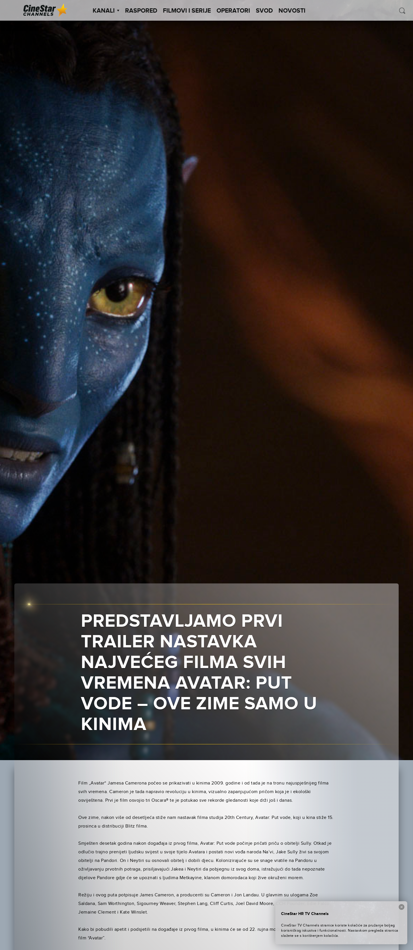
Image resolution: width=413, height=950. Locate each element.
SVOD (264, 11)
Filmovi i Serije (187, 11)
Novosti (291, 11)
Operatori (233, 11)
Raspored (141, 11)
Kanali (106, 11)
